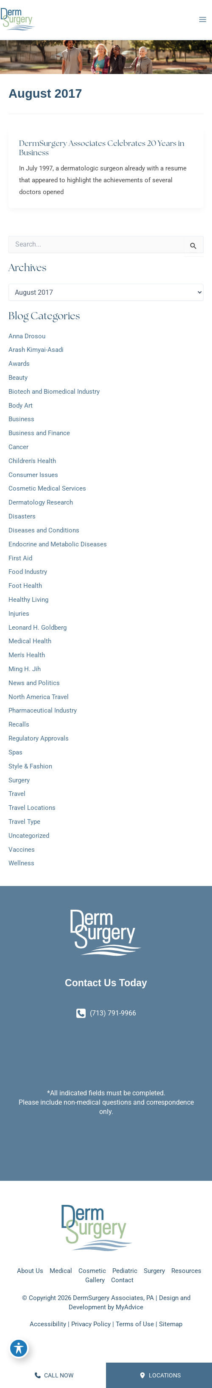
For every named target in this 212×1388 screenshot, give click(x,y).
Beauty (18, 377)
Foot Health (25, 586)
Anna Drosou (26, 336)
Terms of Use (135, 1324)
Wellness (21, 863)
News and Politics (34, 683)
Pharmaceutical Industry (42, 710)
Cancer (18, 447)
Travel (16, 794)
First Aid (20, 558)
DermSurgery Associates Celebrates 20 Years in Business (101, 147)
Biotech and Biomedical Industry (54, 391)
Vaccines (21, 849)
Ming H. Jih (24, 669)
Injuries (18, 613)
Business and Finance (39, 433)
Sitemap (170, 1324)
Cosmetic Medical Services (47, 488)
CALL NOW (54, 1375)
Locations (160, 1375)
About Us (30, 1271)
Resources (186, 1271)
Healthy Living (28, 599)
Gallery (95, 1280)
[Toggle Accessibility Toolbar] (18, 1348)
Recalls (18, 724)
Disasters (22, 516)
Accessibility (48, 1324)
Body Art (20, 405)
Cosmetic (92, 1271)
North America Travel (38, 697)
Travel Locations (32, 808)
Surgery (19, 780)
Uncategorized (28, 835)
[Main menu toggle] (202, 19)
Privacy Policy (91, 1324)
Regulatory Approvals (38, 738)
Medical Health (29, 641)
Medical (61, 1271)
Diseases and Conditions (43, 530)
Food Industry (27, 572)
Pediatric (124, 1271)
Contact (122, 1280)
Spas (15, 752)
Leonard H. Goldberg (37, 627)
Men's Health (26, 655)
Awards (19, 364)
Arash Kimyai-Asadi (36, 350)
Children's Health (32, 461)
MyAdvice (129, 1307)
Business (21, 419)
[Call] (106, 1013)
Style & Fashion (30, 766)
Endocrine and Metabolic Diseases (57, 544)
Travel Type (24, 822)
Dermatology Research (40, 502)
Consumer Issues (33, 475)
